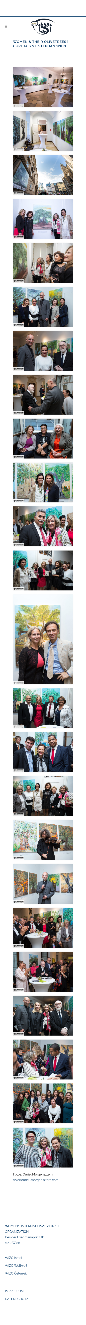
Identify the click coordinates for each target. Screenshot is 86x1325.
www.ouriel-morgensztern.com (36, 1180)
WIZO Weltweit (16, 1266)
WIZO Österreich (17, 1273)
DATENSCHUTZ (16, 1299)
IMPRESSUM (14, 1291)
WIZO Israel (13, 1258)
